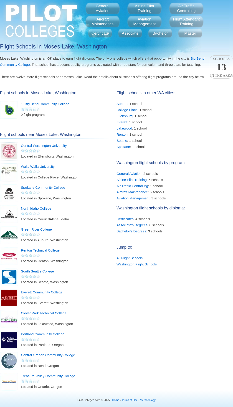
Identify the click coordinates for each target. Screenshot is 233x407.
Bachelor (160, 33)
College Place (127, 110)
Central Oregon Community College (48, 355)
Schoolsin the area (221, 67)
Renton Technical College (40, 250)
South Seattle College (37, 271)
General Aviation (129, 174)
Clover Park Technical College (43, 313)
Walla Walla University (38, 166)
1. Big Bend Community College (45, 104)
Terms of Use (130, 400)
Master (190, 33)
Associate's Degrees (131, 225)
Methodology (148, 400)
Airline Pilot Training (131, 180)
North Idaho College (36, 208)
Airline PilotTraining (144, 8)
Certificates (125, 219)
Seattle (121, 140)
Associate (130, 33)
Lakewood (124, 128)
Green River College (36, 229)
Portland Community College (42, 334)
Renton (121, 134)
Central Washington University (44, 146)
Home (115, 400)
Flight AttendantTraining (186, 21)
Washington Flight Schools (136, 264)
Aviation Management (132, 198)
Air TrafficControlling (186, 8)
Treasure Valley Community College (48, 376)
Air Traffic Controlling (132, 186)
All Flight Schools (129, 258)
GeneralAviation (102, 8)
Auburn (121, 104)
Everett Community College (42, 292)
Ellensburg (124, 116)
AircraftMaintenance (102, 21)
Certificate (100, 33)
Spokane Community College (43, 187)
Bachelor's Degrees (131, 231)
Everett (121, 122)
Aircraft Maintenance (132, 192)
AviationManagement (144, 21)
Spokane (123, 147)
